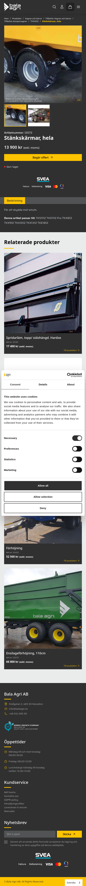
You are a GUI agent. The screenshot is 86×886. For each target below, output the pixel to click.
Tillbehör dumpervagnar (15, 21)
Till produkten (72, 350)
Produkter (17, 18)
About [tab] (70, 384)
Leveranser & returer (15, 807)
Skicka (69, 834)
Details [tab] (43, 384)
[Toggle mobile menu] (78, 6)
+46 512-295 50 (18, 713)
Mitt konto (9, 792)
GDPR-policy (11, 800)
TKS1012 (34, 21)
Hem (6, 18)
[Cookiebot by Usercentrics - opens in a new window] (67, 375)
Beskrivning (14, 200)
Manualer (9, 811)
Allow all (43, 485)
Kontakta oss (11, 796)
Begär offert (43, 157)
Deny (43, 508)
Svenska (71, 882)
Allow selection (43, 496)
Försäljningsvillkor (14, 803)
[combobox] (74, 882)
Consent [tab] (15, 384)
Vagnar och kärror (33, 18)
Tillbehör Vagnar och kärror (58, 18)
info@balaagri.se (18, 708)
